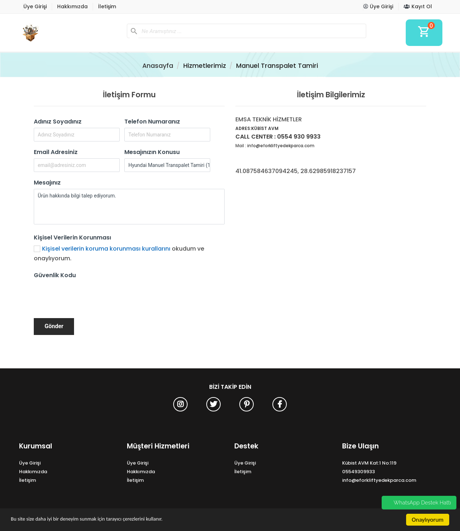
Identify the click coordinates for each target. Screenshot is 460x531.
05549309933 (358, 471)
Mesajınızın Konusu (152, 152)
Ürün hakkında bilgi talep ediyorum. (129, 206)
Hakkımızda (72, 6)
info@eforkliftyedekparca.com (280, 146)
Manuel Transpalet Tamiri (277, 65)
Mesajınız (47, 182)
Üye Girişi (35, 6)
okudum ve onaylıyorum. (119, 253)
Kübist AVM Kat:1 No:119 (369, 463)
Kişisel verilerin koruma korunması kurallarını (106, 248)
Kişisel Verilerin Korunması (72, 237)
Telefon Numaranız (152, 121)
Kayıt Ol (418, 6)
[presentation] (88, 295)
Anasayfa (157, 65)
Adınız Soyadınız (58, 121)
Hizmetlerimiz (204, 65)
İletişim (107, 6)
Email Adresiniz (56, 152)
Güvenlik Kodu (55, 275)
